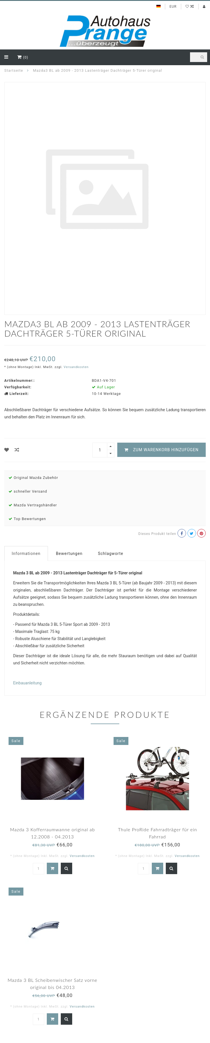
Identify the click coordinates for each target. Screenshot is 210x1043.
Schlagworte (110, 553)
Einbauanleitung (27, 683)
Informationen (26, 553)
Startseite (13, 70)
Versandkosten (76, 367)
